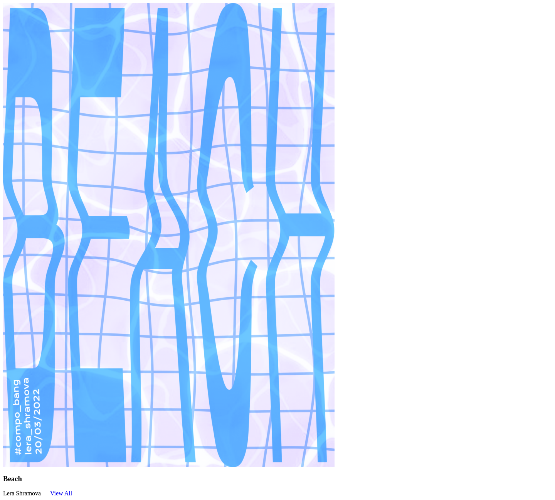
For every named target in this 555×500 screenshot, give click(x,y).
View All (61, 493)
